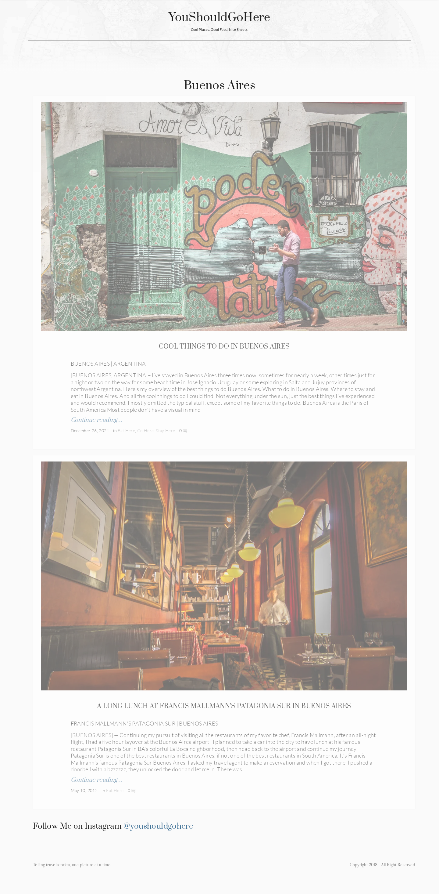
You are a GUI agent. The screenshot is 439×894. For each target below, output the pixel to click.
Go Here (145, 431)
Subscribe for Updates (292, 50)
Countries (133, 50)
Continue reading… (97, 421)
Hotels (168, 50)
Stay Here (165, 431)
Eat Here (126, 431)
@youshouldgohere (158, 837)
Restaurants (206, 50)
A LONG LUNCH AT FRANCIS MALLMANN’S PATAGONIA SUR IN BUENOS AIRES (224, 712)
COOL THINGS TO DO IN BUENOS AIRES (224, 347)
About (243, 50)
